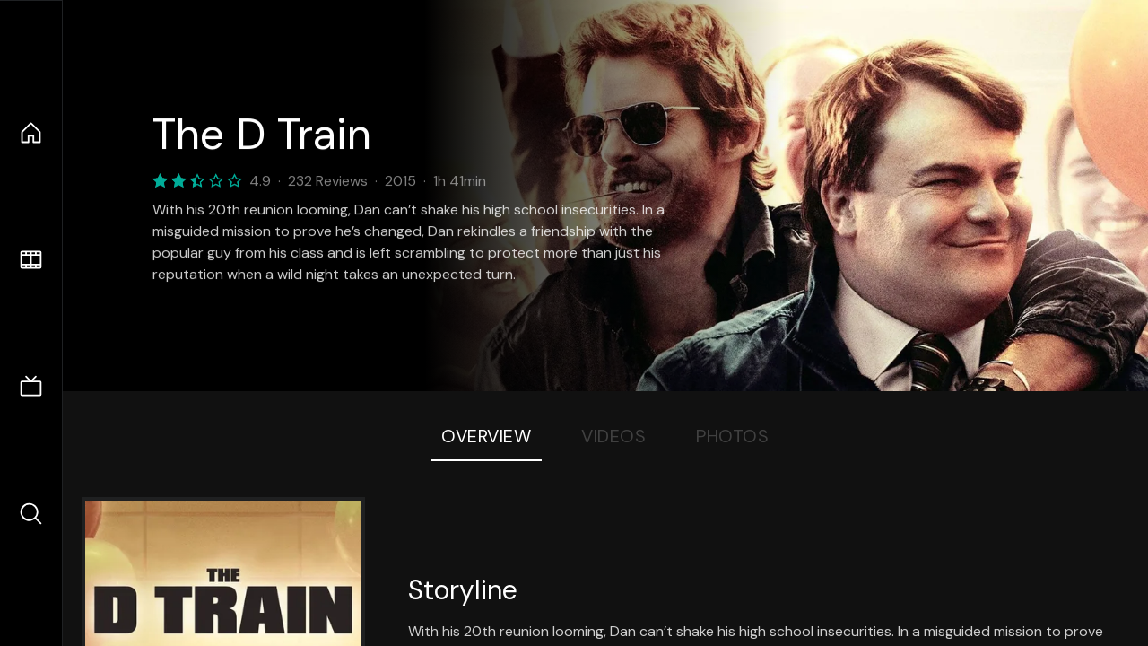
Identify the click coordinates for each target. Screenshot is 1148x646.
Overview (486, 436)
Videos (613, 436)
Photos (732, 436)
